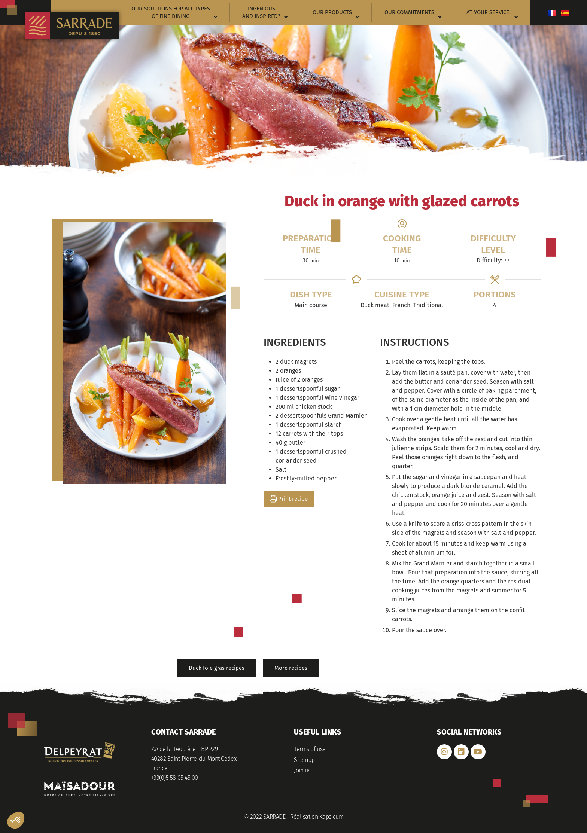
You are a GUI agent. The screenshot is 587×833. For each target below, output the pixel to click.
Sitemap (304, 759)
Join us (302, 770)
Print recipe (289, 498)
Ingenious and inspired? (265, 12)
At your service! (492, 14)
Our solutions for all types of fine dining (174, 12)
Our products (336, 14)
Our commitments (412, 14)
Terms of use (310, 749)
